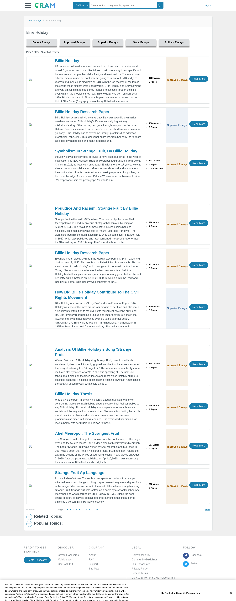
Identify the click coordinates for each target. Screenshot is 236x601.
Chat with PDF (66, 564)
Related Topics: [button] (48, 516)
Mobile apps (65, 559)
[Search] (160, 5)
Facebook (195, 555)
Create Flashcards (37, 560)
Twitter (193, 563)
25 (97, 509)
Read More (198, 78)
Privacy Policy (139, 568)
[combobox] (81, 5)
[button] (28, 5)
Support (93, 564)
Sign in (208, 5)
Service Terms (140, 573)
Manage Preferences (143, 577)
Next (207, 509)
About (92, 555)
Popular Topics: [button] (48, 523)
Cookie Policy (100, 593)
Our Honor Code (141, 564)
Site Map (94, 568)
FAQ (91, 559)
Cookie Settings (146, 593)
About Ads (116, 593)
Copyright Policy (141, 555)
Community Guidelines (144, 559)
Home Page (35, 20)
